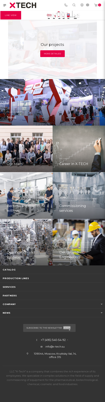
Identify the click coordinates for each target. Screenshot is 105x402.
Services (9, 287)
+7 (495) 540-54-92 (53, 340)
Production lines (16, 278)
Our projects (52, 44)
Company (9, 304)
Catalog (9, 269)
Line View (11, 15)
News (6, 312)
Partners (10, 295)
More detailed (52, 53)
